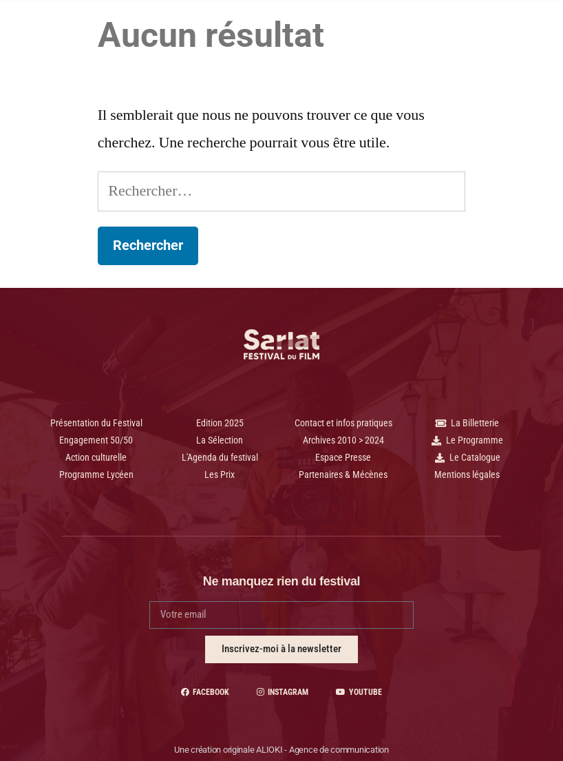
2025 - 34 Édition (171, 25)
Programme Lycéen (284, 26)
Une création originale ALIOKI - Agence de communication (281, 749)
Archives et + (226, 57)
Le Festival (383, 26)
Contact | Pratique (326, 57)
